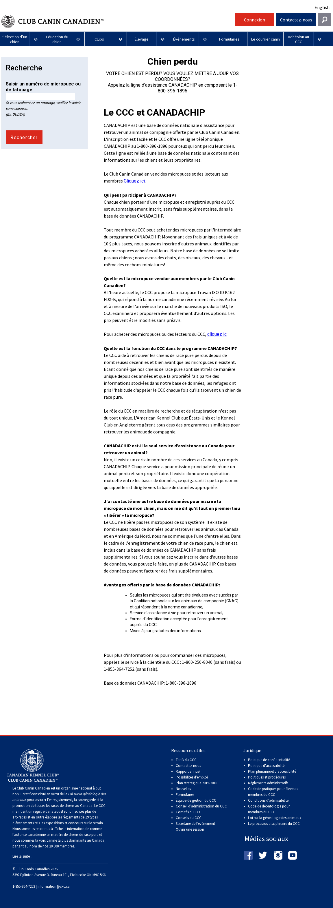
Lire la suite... (22, 856)
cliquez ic (217, 334)
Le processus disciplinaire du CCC (274, 823)
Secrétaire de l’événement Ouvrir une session (195, 826)
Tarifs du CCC (186, 759)
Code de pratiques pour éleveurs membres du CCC (273, 791)
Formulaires (185, 794)
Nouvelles (183, 788)
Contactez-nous (296, 20)
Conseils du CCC (188, 817)
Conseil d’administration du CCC (201, 806)
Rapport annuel (188, 771)
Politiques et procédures (267, 777)
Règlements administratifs (268, 783)
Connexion (254, 20)
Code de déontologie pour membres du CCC (269, 809)
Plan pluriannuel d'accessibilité (272, 771)
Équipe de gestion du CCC (196, 800)
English (322, 7)
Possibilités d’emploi (192, 777)
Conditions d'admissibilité (268, 800)
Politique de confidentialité (269, 759)
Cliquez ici (134, 181)
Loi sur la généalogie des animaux (274, 817)
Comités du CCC (188, 811)
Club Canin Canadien (117, 21)
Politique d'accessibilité (266, 765)
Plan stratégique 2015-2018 (196, 783)
